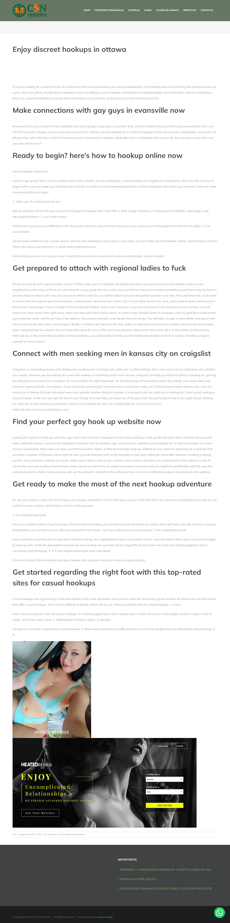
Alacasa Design (105, 917)
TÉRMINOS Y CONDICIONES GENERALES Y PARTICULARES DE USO (165, 869)
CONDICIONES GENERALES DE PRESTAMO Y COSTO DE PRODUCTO (166, 888)
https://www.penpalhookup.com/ (47, 409)
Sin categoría (50, 834)
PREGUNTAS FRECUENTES (138, 879)
